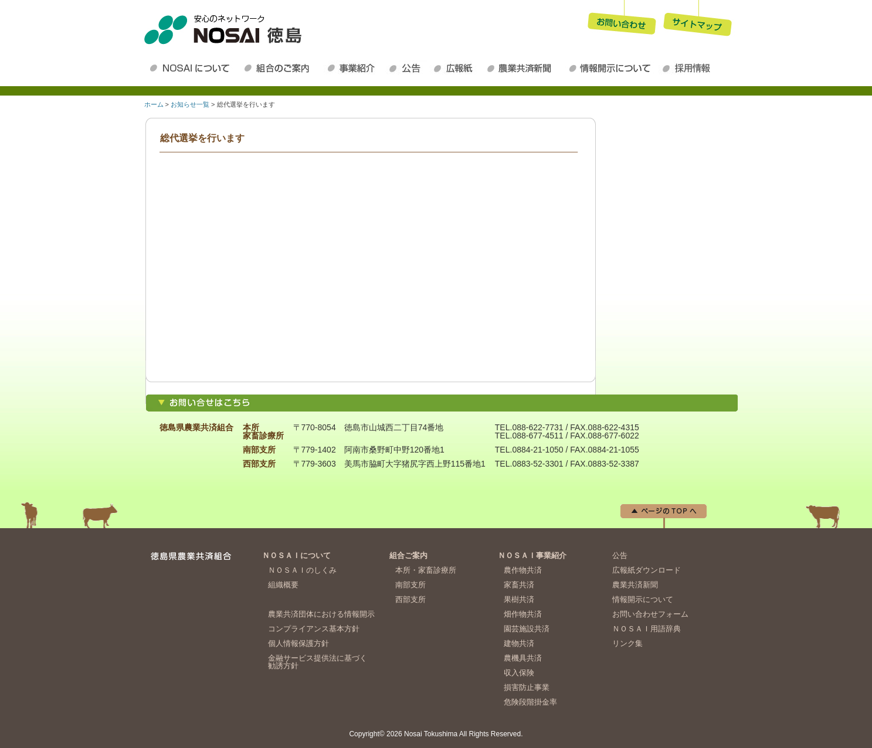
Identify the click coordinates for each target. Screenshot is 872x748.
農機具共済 (523, 658)
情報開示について (612, 68)
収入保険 (519, 672)
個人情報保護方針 (298, 643)
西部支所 (410, 599)
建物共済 (519, 643)
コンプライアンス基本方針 (313, 628)
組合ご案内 (408, 555)
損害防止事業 (526, 687)
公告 (407, 68)
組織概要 (283, 584)
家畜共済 (519, 584)
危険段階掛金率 (530, 702)
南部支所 (410, 584)
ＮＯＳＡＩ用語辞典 (646, 628)
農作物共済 (523, 570)
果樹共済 (519, 599)
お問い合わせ (621, 20)
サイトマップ (698, 20)
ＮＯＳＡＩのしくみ (302, 570)
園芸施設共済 (526, 628)
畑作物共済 (523, 614)
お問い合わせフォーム (650, 614)
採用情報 (689, 68)
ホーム (154, 104)
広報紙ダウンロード (456, 68)
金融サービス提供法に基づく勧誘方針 (317, 662)
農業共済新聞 (524, 68)
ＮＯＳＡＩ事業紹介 (354, 68)
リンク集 (627, 643)
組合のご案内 (282, 68)
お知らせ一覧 (190, 104)
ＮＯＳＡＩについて (192, 68)
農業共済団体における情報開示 (321, 614)
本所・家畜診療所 (425, 570)
